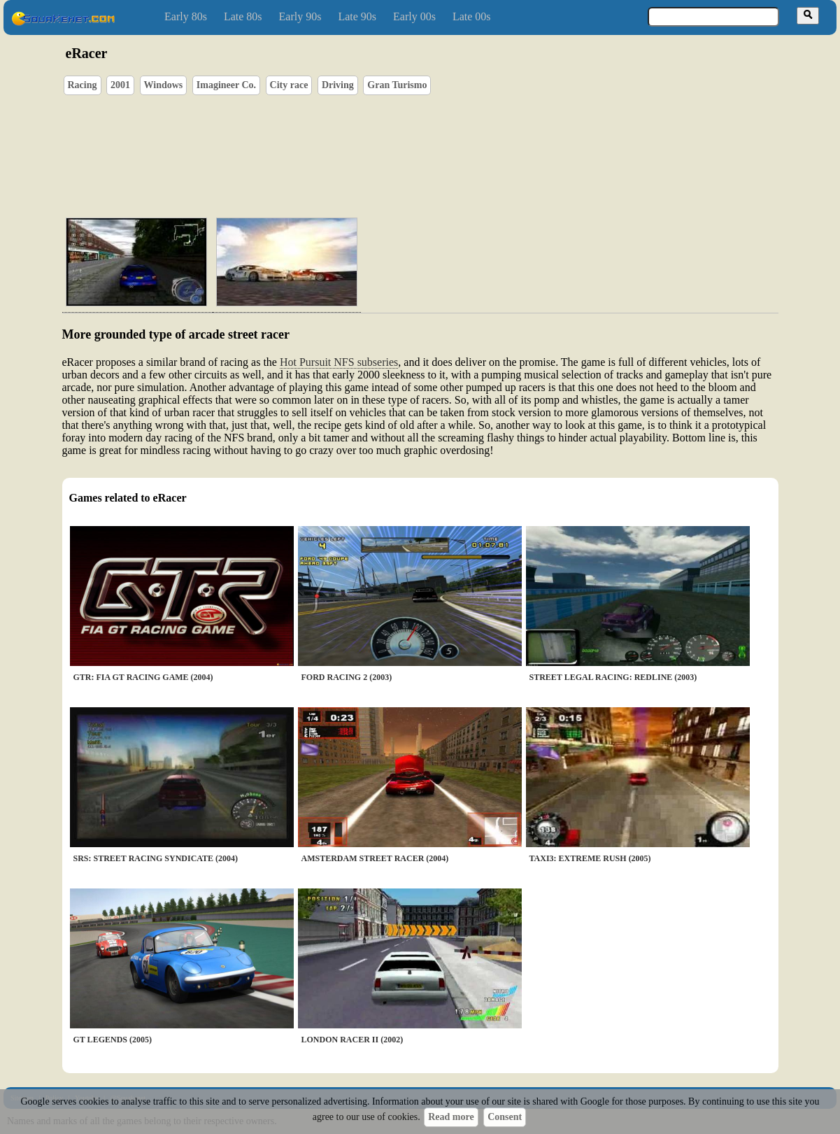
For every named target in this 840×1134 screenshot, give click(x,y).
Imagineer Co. (226, 85)
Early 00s (414, 16)
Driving (338, 85)
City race (289, 85)
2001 (120, 85)
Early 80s (185, 16)
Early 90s (300, 16)
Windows (163, 85)
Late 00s (472, 16)
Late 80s (243, 16)
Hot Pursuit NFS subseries (339, 362)
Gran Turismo (397, 85)
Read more (451, 1117)
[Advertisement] (460, 140)
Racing (82, 85)
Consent (504, 1117)
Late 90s (357, 16)
